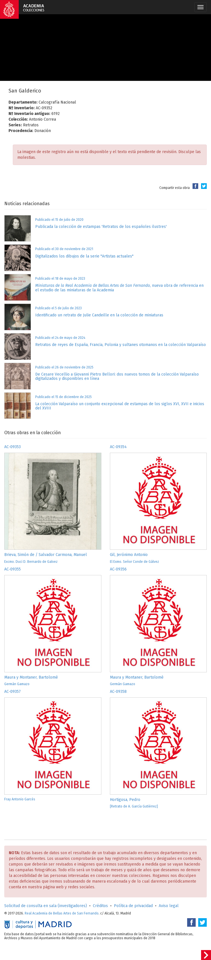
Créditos (100, 905)
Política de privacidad (133, 905)
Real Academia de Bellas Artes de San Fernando (62, 913)
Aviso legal (169, 905)
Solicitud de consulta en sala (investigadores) (45, 905)
